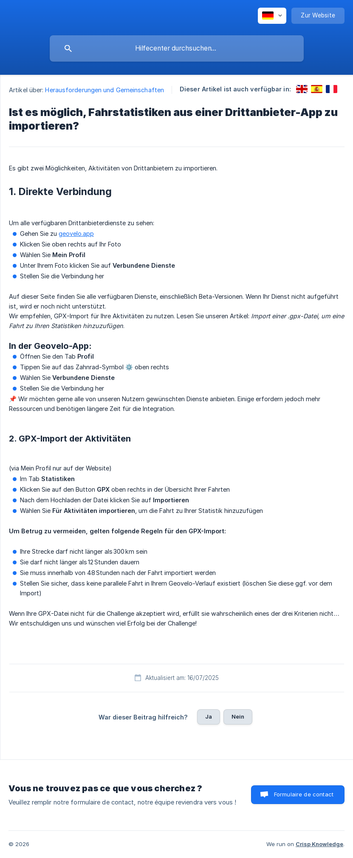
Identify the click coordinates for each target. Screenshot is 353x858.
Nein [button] (238, 716)
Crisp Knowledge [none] (319, 844)
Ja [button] (208, 716)
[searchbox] (177, 48)
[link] (302, 89)
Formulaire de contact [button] (303, 794)
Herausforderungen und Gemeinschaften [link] (104, 89)
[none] (272, 16)
